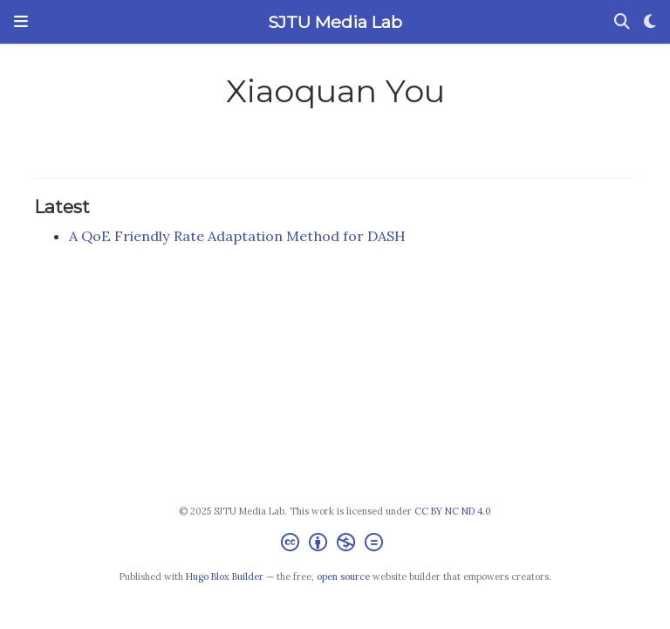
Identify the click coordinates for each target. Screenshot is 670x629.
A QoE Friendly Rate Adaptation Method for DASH (237, 236)
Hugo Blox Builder (224, 576)
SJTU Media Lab (335, 21)
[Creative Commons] (335, 545)
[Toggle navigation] (21, 21)
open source (343, 576)
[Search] (622, 22)
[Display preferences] (650, 22)
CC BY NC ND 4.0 (452, 511)
